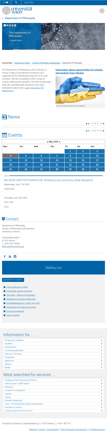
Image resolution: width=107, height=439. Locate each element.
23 (83, 164)
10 (95, 123)
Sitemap (33, 429)
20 (41, 164)
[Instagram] (15, 256)
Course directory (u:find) (17, 287)
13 (41, 160)
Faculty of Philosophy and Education (46, 63)
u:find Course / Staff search (17, 383)
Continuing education (14, 350)
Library (8, 397)
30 (83, 169)
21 (57, 164)
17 (97, 160)
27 (41, 169)
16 (83, 160)
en (5, 2)
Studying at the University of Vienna (20, 380)
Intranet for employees (15, 390)
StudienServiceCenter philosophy (21, 299)
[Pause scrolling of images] (15, 25)
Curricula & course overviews (19, 291)
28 (57, 169)
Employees (10, 357)
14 (57, 160)
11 (98, 123)
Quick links (29, 2)
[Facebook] (4, 256)
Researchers (10, 347)
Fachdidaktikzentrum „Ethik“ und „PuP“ (23, 303)
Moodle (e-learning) (13, 400)
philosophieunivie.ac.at (13, 246)
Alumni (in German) (13, 354)
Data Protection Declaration (74, 429)
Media (7, 367)
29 (70, 169)
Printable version (97, 429)
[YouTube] (9, 256)
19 (26, 164)
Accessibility (53, 429)
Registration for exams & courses (21, 307)
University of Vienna (22, 63)
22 (70, 164)
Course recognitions (15, 311)
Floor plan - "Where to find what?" (20, 295)
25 (10, 169)
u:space (8, 394)
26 (26, 169)
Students (9, 343)
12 (101, 123)
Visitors (8, 364)
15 (70, 160)
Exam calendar (13, 315)
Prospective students (14, 340)
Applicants (9, 360)
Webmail (8, 387)
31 (97, 169)
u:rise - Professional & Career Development (24, 404)
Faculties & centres (13, 407)
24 (97, 164)
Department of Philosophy (20, 18)
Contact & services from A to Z (18, 410)
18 (10, 164)
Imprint (42, 429)
